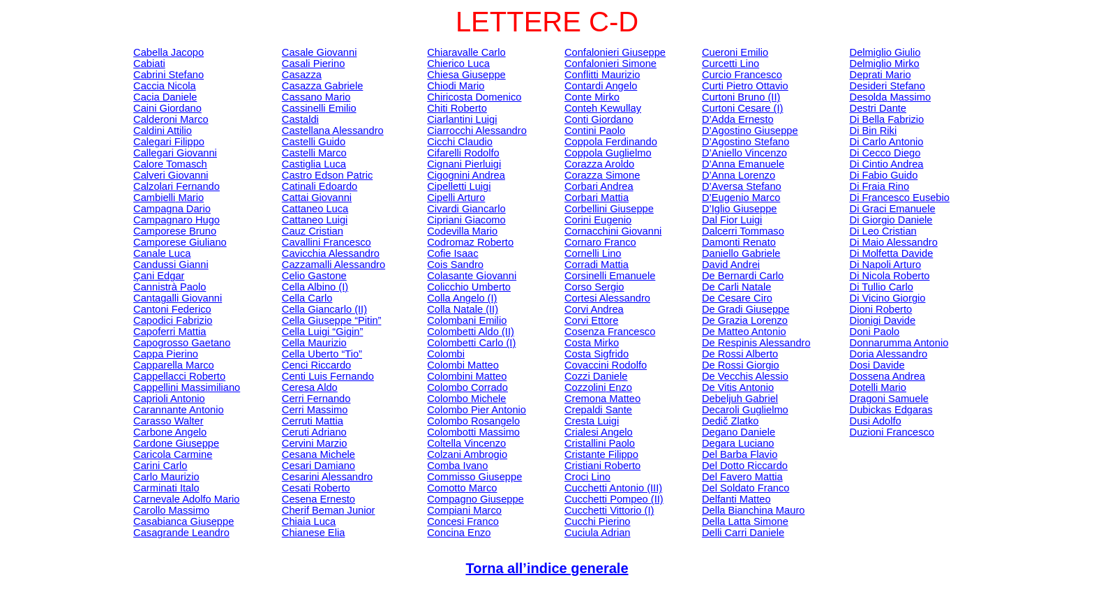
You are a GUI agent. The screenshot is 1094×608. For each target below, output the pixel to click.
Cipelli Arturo (456, 197)
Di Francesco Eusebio (900, 197)
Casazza (302, 74)
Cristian (312, 231)
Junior (328, 510)
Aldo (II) (470, 331)
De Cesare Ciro (737, 298)
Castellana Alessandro (333, 130)
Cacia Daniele (165, 97)
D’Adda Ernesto (738, 119)
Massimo (890, 97)
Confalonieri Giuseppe (615, 52)
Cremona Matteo (602, 398)
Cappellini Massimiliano (186, 387)
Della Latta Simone (745, 521)
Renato (739, 242)
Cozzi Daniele (595, 376)
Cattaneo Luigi (315, 219)
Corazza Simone (602, 175)
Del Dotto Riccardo (745, 465)
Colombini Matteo (467, 376)
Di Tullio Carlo (881, 286)
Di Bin (873, 130)
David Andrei (731, 264)
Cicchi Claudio (460, 141)
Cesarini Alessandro (327, 476)
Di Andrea (887, 164)
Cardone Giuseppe (176, 443)
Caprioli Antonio (169, 398)
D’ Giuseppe (739, 208)
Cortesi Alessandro (607, 298)
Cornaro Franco (600, 242)
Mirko (885, 63)
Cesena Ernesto (318, 499)
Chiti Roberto (457, 108)
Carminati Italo (166, 488)
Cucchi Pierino (597, 521)
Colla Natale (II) (462, 309)
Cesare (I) (742, 108)
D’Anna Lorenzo (738, 175)
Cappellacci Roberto (179, 376)
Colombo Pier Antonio (476, 409)
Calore (170, 164)
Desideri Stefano (887, 85)
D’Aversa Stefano (741, 186)
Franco (463, 521)
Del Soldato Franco (745, 488)
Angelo (600, 85)
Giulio (885, 52)
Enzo (598, 387)
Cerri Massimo (314, 409)
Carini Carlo (160, 465)
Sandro (455, 264)
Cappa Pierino (165, 353)
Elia (313, 532)
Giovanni (175, 152)
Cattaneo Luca (315, 208)
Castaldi (300, 119)
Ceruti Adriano (314, 432)
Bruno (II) (741, 97)
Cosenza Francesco (609, 331)
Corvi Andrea (594, 309)
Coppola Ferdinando (610, 141)
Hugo (176, 219)
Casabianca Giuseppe (183, 521)
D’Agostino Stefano (745, 141)
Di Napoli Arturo (886, 264)
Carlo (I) (471, 342)
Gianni (171, 264)
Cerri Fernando (316, 398)
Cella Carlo (307, 298)
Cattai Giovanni (317, 197)
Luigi (462, 119)
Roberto (470, 242)
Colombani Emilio (467, 320)
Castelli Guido (313, 141)
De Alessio (745, 376)
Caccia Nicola (164, 85)
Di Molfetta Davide (892, 253)
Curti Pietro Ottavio (745, 85)
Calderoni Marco (171, 119)
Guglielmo (745, 409)
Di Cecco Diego (885, 152)
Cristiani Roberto (602, 465)
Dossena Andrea (887, 376)
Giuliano (180, 242)
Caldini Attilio (162, 130)
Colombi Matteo (463, 365)
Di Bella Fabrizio (887, 119)
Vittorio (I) (609, 510)
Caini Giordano (167, 108)
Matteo (736, 499)
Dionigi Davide (883, 320)
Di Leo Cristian (883, 231)
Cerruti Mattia (312, 421)
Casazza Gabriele (323, 85)
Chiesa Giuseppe (466, 74)
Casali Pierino (313, 63)
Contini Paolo (594, 130)
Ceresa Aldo (310, 387)
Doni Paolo (875, 331)
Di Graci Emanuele (893, 208)
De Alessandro (756, 342)
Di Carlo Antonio (887, 141)
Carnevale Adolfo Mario (186, 499)
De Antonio (738, 387)
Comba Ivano (457, 465)
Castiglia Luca (314, 164)
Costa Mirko (591, 342)
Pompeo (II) (614, 499)
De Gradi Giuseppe (745, 309)
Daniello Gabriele (741, 253)
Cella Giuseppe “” (332, 320)
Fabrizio (172, 320)
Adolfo (875, 421)
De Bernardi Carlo (743, 275)
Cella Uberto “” (322, 353)
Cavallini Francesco (326, 242)
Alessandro (477, 130)
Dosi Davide (877, 365)
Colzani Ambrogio (467, 454)
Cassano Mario (316, 97)
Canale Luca (161, 253)
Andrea (466, 175)
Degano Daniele (738, 432)
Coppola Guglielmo (608, 152)
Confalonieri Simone (610, 63)
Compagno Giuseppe (475, 499)
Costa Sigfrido (596, 353)
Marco (462, 488)
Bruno (174, 231)
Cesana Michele (318, 454)
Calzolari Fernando (176, 186)
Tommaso (743, 231)
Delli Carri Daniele (743, 532)
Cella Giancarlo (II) (324, 309)
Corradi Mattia (596, 264)
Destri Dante (878, 108)
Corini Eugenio (597, 219)
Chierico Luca (458, 63)
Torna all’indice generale (546, 568)
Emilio (735, 52)
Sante (598, 409)
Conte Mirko (592, 97)
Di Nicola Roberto (890, 275)
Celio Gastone (314, 275)
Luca (309, 521)
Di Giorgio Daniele (891, 219)
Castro (327, 175)
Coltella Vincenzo (466, 443)
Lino (730, 63)
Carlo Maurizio (166, 476)
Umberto (469, 286)
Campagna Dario (172, 208)
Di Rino (880, 186)
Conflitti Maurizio (602, 74)
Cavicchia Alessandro (331, 253)
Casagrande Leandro (181, 532)
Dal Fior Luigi (732, 219)
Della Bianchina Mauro (753, 510)
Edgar (158, 275)
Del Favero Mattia (742, 476)
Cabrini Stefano (168, 74)
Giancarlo (466, 208)
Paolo (169, 286)
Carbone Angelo (170, 432)
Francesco (892, 432)
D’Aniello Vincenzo (744, 152)
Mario (880, 74)
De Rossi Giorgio (740, 365)
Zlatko (730, 421)
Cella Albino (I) (315, 286)
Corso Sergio (594, 286)
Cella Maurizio (314, 342)
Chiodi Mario (455, 85)
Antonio (899, 342)
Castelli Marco (314, 152)
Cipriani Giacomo (466, 219)
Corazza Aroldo (599, 164)
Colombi (446, 353)
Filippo (168, 141)
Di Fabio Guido (884, 175)
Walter (168, 421)
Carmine (172, 454)
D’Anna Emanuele (743, 164)
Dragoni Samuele (889, 398)
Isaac (452, 253)
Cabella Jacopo (168, 52)
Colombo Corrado (467, 387)
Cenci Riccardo (316, 365)
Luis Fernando (328, 376)
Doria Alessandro (889, 353)
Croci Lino (587, 476)
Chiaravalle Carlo (466, 52)
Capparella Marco (173, 365)
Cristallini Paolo (599, 443)
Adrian (597, 532)
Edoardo (319, 186)
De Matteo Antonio (744, 331)
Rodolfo (463, 152)
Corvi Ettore (591, 320)
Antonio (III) (613, 488)
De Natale (736, 286)
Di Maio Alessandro (894, 242)
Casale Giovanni (319, 52)
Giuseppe (609, 208)
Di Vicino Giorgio (888, 298)
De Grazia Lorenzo (745, 320)
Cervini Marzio (314, 443)
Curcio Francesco (742, 74)
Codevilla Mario (462, 231)
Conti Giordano (599, 119)
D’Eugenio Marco (741, 197)
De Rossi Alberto (740, 353)
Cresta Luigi (591, 421)
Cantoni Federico (172, 309)
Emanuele (609, 275)
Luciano (738, 443)
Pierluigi (464, 164)
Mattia (596, 197)
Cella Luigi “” (323, 331)
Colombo (473, 421)
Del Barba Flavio (739, 454)
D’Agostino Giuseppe (750, 130)
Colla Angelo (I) (462, 298)
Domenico (474, 97)
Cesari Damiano (318, 465)
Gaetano (181, 342)
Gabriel (740, 398)
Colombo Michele (466, 398)
